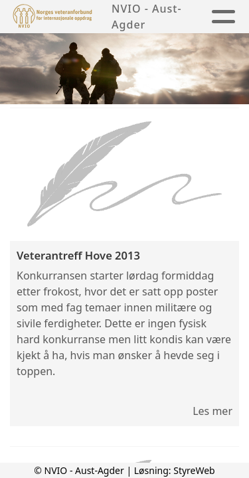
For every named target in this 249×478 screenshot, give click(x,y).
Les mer (212, 411)
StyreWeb (194, 470)
